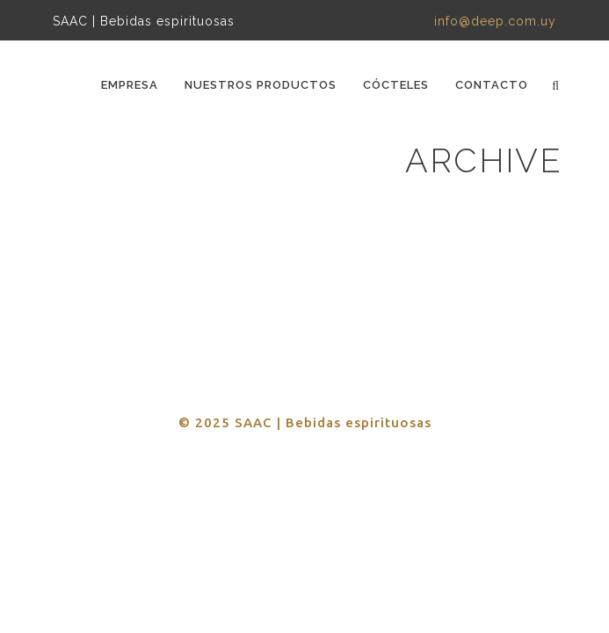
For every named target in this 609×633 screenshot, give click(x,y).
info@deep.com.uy (495, 21)
